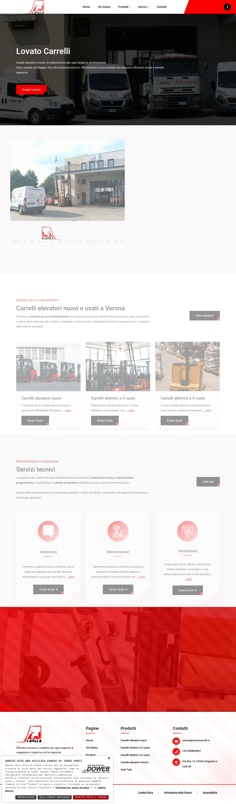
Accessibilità (210, 795)
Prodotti (123, 8)
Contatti (162, 8)
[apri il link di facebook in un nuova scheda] (227, 8)
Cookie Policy (145, 795)
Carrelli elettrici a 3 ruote (135, 750)
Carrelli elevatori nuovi (134, 743)
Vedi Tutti (126, 772)
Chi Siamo (104, 8)
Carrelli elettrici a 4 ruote (135, 758)
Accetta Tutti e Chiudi (91, 797)
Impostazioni (26, 797)
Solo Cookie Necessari (54, 797)
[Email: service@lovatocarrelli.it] (201, 743)
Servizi (142, 8)
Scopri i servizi (31, 98)
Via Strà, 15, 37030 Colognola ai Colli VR (199, 767)
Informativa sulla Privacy (178, 795)
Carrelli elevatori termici (135, 765)
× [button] (109, 758)
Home (86, 8)
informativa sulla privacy (72, 787)
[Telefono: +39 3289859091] (201, 754)
